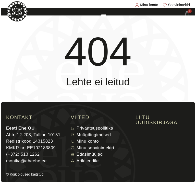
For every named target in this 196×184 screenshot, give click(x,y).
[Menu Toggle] (103, 15)
